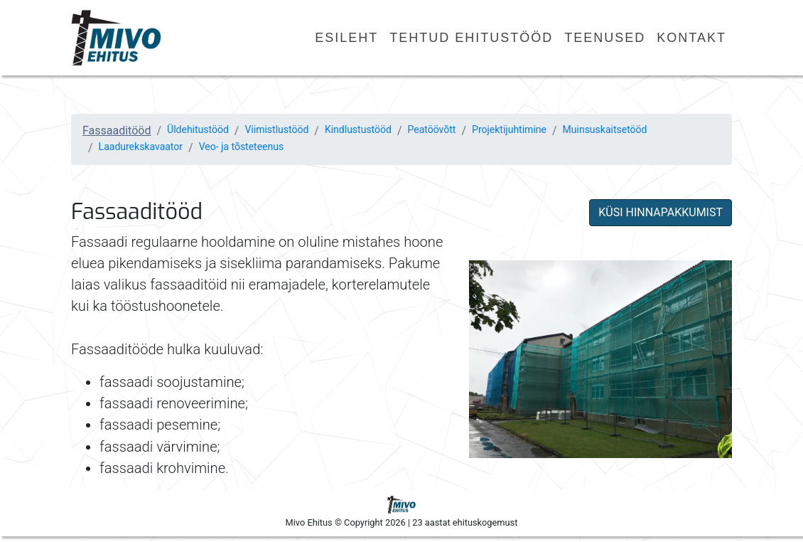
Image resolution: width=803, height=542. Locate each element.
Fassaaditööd (116, 130)
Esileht (346, 38)
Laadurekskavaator (141, 146)
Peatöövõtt (432, 129)
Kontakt (691, 38)
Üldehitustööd (198, 129)
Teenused (604, 38)
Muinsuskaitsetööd (605, 129)
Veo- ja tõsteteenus (241, 146)
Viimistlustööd (276, 129)
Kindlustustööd (358, 129)
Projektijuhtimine (509, 129)
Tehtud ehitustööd (471, 38)
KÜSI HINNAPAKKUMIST (660, 212)
